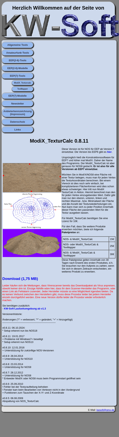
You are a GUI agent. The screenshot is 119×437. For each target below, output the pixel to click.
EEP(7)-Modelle (17, 95)
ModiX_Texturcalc (22, 83)
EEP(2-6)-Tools (17, 60)
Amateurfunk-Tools (17, 52)
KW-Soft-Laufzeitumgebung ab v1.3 (25, 308)
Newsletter (17, 103)
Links (17, 129)
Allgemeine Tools (17, 44)
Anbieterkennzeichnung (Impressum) (17, 113)
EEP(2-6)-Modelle (17, 68)
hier (109, 151)
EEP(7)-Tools (17, 75)
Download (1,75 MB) (20, 279)
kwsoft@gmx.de (105, 409)
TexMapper (22, 89)
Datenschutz (17, 121)
